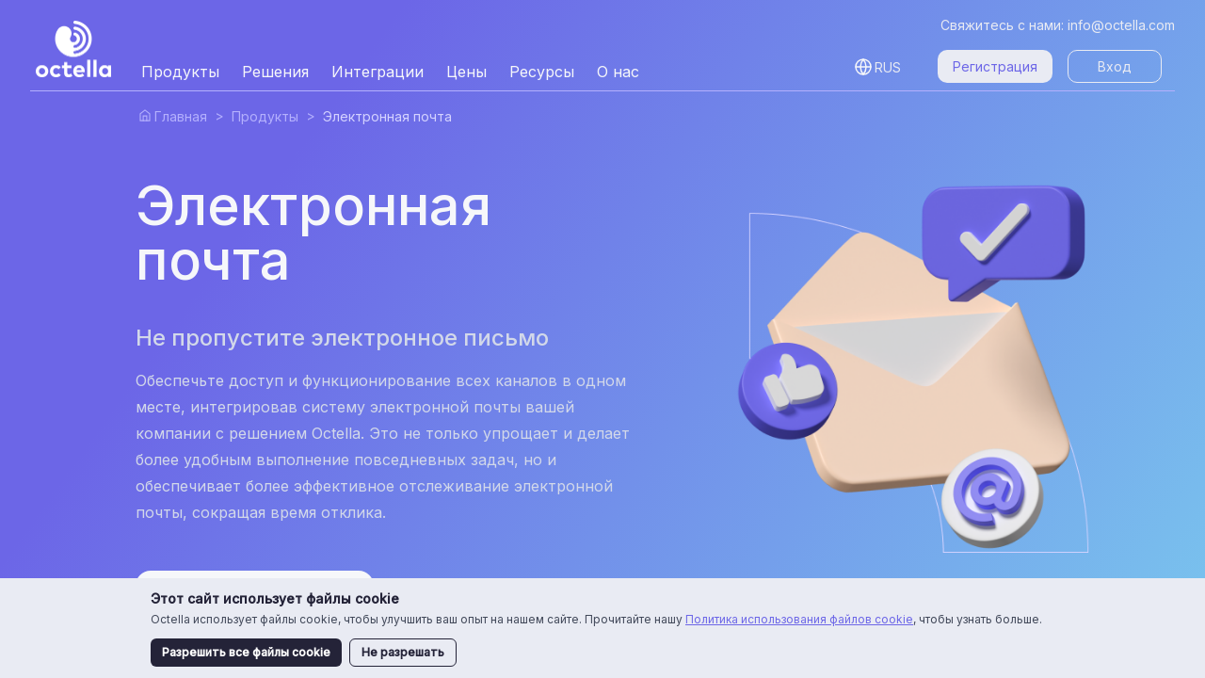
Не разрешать (403, 652)
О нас (618, 71)
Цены (466, 71)
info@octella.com (1121, 25)
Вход (1115, 66)
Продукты (265, 116)
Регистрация (995, 66)
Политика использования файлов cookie (799, 619)
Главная (180, 116)
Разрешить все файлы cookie (246, 652)
